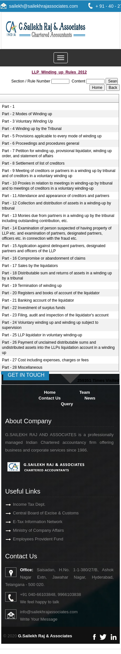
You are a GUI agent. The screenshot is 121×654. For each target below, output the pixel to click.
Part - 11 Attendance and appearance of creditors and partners (55, 196)
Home (49, 392)
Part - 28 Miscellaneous (22, 367)
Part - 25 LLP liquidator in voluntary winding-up (42, 335)
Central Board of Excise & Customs (38, 513)
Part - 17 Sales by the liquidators (30, 265)
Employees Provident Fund (30, 539)
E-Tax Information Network (30, 521)
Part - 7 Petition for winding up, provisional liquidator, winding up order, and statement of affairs (57, 153)
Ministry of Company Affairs (30, 530)
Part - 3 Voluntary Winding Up (27, 121)
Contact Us (49, 398)
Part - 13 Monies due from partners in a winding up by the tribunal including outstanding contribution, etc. (58, 218)
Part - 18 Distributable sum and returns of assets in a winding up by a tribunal (57, 275)
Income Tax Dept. (21, 504)
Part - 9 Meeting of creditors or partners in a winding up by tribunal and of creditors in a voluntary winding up (59, 173)
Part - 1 (8, 106)
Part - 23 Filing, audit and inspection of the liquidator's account (55, 315)
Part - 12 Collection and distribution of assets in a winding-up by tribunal (56, 206)
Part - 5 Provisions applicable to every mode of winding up (52, 136)
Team (84, 392)
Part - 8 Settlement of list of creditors (33, 163)
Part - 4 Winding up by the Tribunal (32, 128)
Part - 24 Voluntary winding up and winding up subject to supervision (50, 325)
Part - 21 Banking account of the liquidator (38, 300)
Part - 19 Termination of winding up (32, 285)
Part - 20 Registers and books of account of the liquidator (51, 293)
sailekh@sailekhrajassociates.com (43, 6)
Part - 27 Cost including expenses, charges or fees (45, 360)
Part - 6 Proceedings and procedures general (40, 143)
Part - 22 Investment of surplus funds (33, 307)
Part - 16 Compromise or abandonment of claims (44, 258)
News (90, 398)
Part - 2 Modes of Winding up (27, 114)
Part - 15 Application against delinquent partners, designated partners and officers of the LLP (54, 248)
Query (67, 403)
